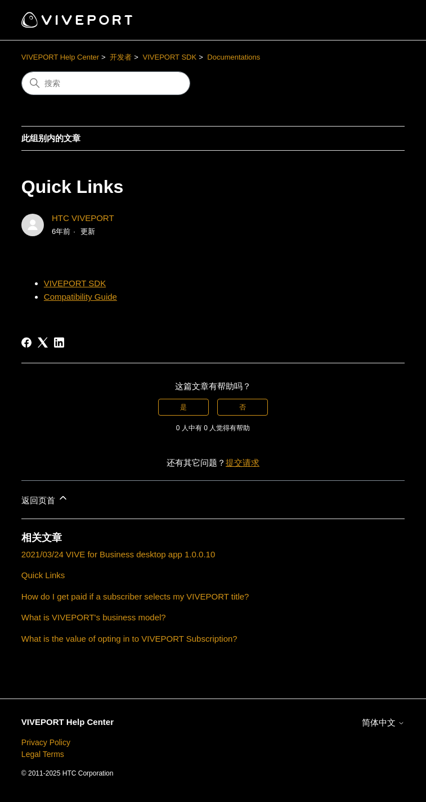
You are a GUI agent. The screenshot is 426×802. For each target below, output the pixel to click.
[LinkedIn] (59, 342)
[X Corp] (43, 342)
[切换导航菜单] (385, 20)
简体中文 (383, 722)
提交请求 (242, 462)
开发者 (121, 57)
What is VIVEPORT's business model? (93, 617)
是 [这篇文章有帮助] (183, 407)
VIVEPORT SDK (170, 57)
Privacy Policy (45, 742)
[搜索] (106, 83)
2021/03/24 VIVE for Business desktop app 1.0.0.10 (118, 554)
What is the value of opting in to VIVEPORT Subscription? (129, 638)
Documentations (233, 57)
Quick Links (43, 575)
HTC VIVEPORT (83, 218)
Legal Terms (42, 754)
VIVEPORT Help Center (60, 57)
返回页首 (45, 498)
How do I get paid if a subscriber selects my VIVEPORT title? (135, 596)
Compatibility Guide (80, 296)
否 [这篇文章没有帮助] (242, 407)
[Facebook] (26, 342)
